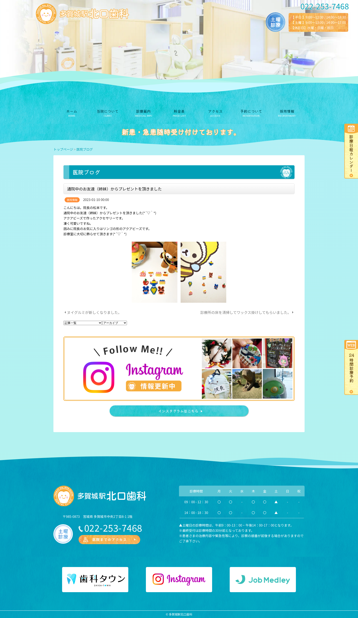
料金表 (179, 111)
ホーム (71, 111)
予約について (251, 111)
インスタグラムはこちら (178, 411)
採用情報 (287, 111)
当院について (107, 111)
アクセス (215, 111)
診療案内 (143, 111)
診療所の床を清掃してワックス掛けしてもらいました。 (245, 312)
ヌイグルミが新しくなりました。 (94, 312)
